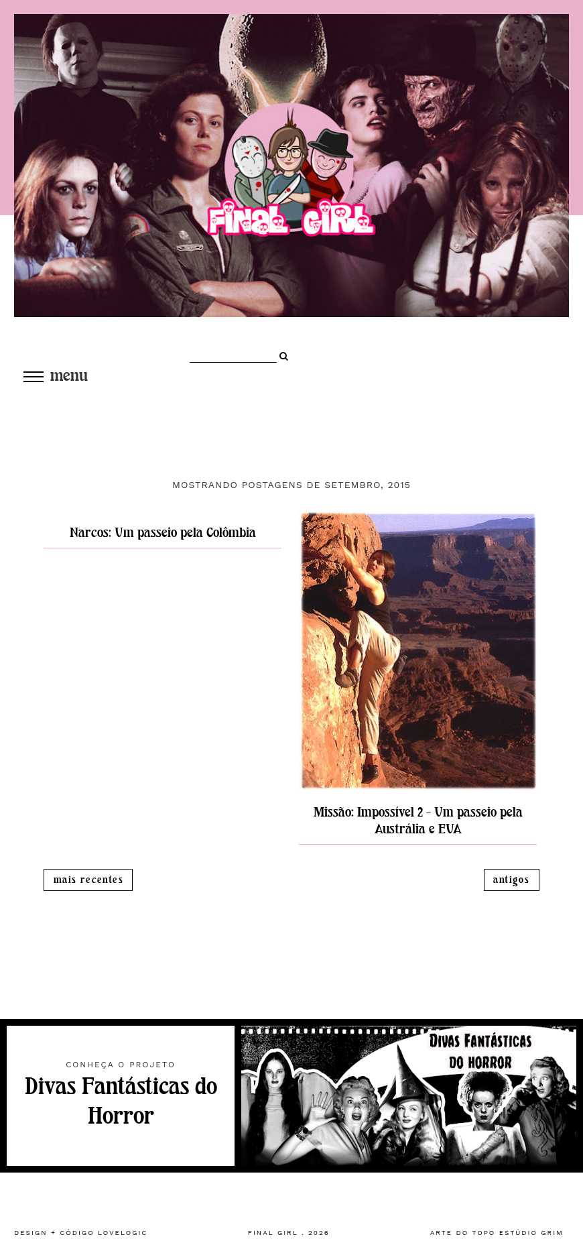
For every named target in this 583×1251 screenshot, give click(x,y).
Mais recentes (88, 880)
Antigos (511, 880)
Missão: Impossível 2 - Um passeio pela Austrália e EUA (418, 820)
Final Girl (273, 1232)
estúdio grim (531, 1232)
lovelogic (122, 1232)
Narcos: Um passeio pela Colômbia (163, 532)
